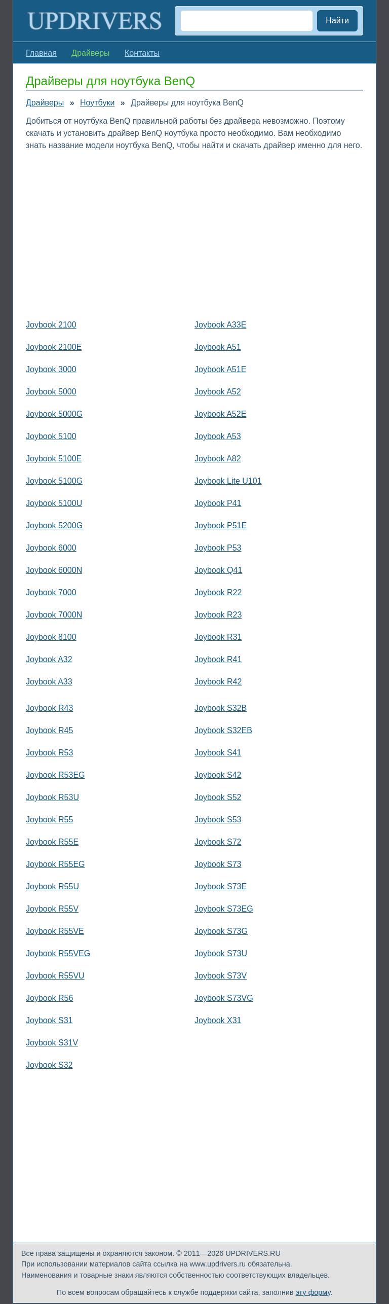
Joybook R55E (52, 842)
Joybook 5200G (54, 525)
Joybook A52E (220, 414)
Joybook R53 (49, 752)
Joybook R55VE (55, 931)
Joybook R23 (218, 614)
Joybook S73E (220, 886)
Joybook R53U (52, 797)
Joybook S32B (220, 708)
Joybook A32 (49, 659)
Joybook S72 (218, 842)
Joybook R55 (49, 819)
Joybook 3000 (51, 369)
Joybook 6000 (51, 548)
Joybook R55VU (55, 975)
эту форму (313, 1292)
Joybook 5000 (51, 391)
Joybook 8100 (51, 637)
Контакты (142, 53)
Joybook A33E (220, 324)
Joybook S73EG (223, 908)
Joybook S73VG (223, 998)
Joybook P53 (218, 548)
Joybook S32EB (223, 730)
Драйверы (45, 102)
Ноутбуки (97, 102)
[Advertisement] (194, 233)
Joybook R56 (49, 998)
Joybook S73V (220, 975)
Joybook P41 (218, 503)
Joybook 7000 (51, 592)
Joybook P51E (220, 525)
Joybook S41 (218, 752)
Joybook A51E (220, 369)
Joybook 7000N (54, 614)
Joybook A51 (217, 347)
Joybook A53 (217, 436)
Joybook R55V (52, 908)
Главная (41, 53)
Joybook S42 (218, 775)
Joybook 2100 (51, 324)
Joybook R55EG (55, 864)
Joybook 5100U (54, 503)
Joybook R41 (218, 659)
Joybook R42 (218, 681)
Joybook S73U (220, 953)
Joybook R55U (52, 886)
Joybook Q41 (218, 570)
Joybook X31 (218, 1020)
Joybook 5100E (54, 458)
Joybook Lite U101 (228, 481)
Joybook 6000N (54, 570)
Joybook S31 (49, 1020)
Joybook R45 (49, 730)
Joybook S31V (52, 1042)
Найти (337, 20)
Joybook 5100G (54, 481)
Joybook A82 (217, 458)
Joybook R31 (218, 637)
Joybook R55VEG (58, 953)
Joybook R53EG (55, 775)
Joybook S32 (49, 1065)
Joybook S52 (218, 797)
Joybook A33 (49, 681)
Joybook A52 (217, 391)
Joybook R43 (49, 708)
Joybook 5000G (54, 414)
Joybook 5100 (51, 436)
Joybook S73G (221, 931)
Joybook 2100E (54, 347)
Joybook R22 (218, 592)
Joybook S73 (218, 864)
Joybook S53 (218, 819)
